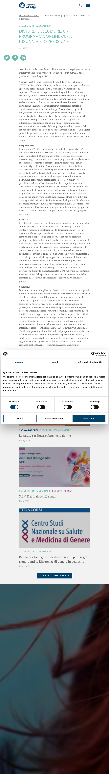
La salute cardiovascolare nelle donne (45, 435)
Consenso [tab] (19, 362)
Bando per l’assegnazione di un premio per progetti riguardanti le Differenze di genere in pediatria (54, 559)
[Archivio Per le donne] (22, 449)
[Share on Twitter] (7, 57)
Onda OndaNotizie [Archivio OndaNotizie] (28, 430)
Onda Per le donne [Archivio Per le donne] (62, 491)
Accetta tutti (89, 418)
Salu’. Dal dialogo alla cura (37, 496)
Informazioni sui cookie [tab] (90, 362)
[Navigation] (88, 5)
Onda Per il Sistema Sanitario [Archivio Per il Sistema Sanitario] (35, 26)
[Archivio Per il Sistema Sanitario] (22, 447)
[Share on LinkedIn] (23, 57)
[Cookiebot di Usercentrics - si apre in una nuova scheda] (93, 354)
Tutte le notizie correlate (54, 575)
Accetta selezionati (54, 418)
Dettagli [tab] (54, 362)
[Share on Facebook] (15, 57)
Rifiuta (20, 418)
